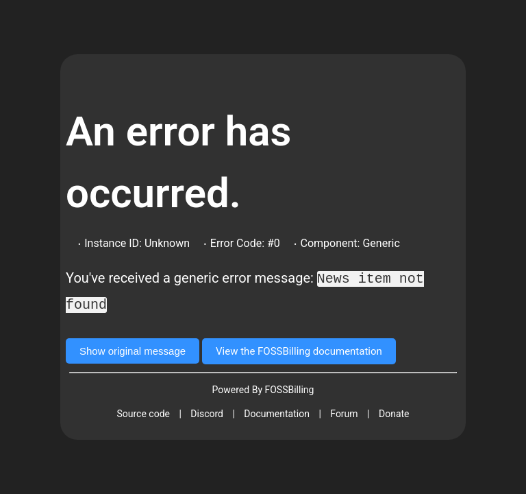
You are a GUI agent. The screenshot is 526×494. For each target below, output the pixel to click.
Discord (206, 412)
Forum (344, 412)
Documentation (277, 412)
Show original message (132, 349)
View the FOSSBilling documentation (299, 350)
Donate (394, 412)
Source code (143, 412)
